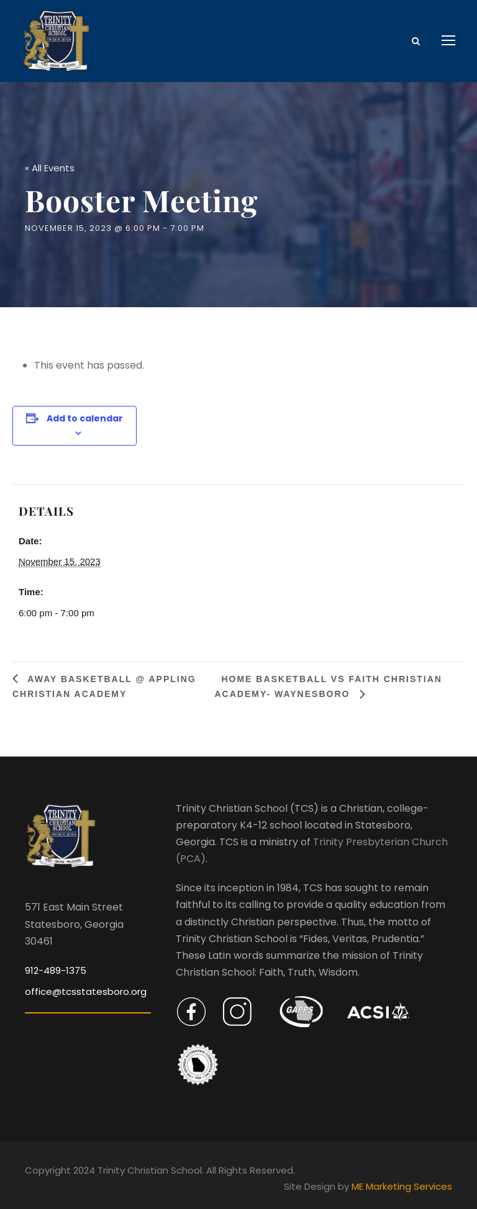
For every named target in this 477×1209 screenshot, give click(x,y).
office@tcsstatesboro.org (86, 985)
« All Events (50, 162)
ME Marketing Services (402, 1180)
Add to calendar (85, 413)
